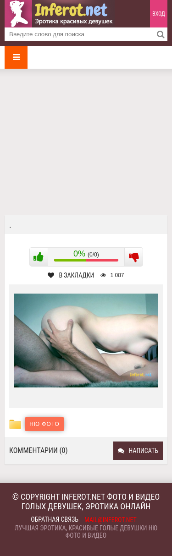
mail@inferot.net (110, 519)
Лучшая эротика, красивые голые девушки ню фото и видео (86, 531)
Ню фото (44, 424)
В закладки (71, 275)
